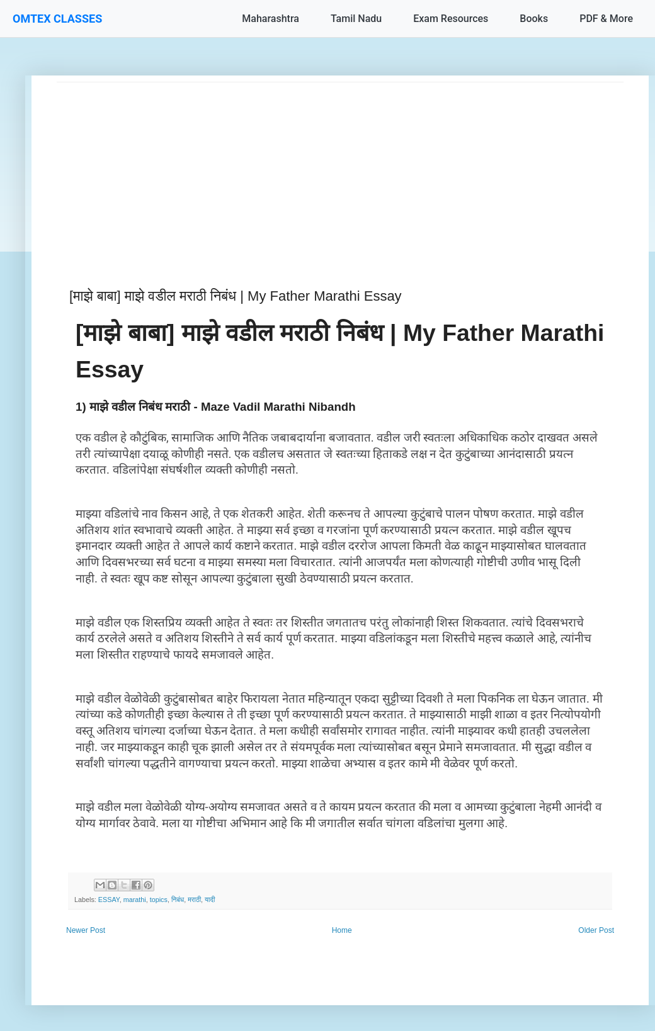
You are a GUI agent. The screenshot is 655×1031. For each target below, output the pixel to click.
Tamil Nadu (356, 19)
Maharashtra (270, 19)
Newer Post (85, 930)
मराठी (194, 899)
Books (534, 19)
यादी (210, 899)
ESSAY (109, 899)
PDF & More (606, 19)
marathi (134, 899)
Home (342, 930)
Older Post (596, 930)
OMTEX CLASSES (57, 18)
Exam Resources (450, 19)
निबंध (177, 899)
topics (159, 899)
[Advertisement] (340, 170)
